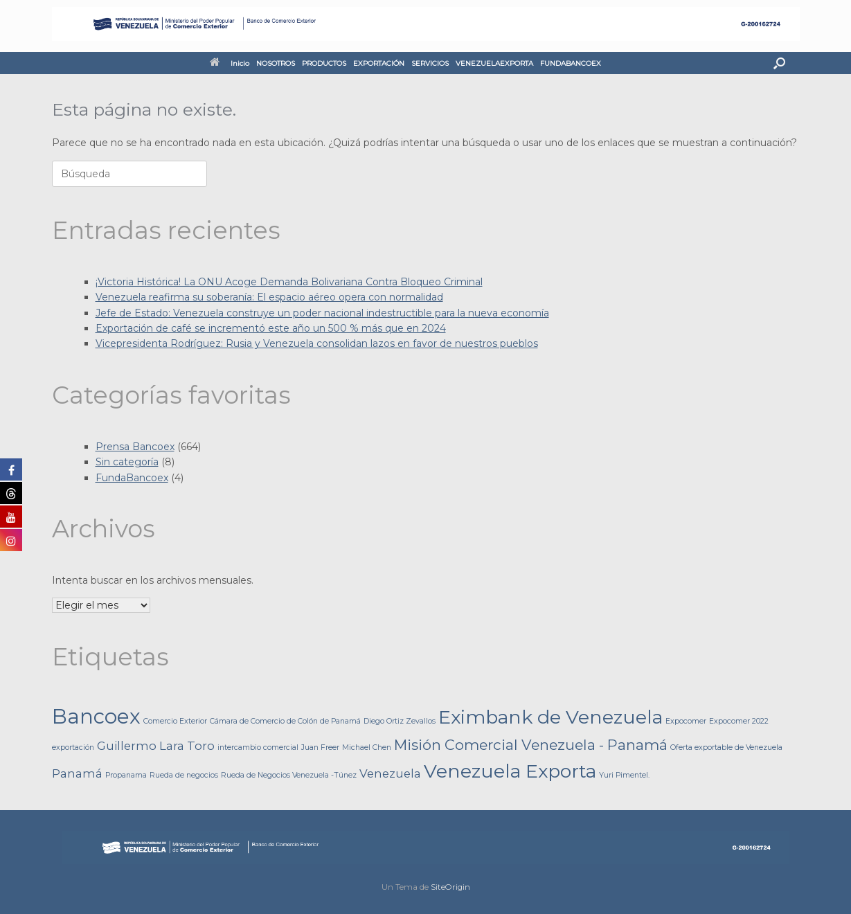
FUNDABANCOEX (570, 63)
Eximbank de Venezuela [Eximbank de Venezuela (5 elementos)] (550, 717)
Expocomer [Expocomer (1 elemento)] (685, 721)
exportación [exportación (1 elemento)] (73, 747)
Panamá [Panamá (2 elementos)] (77, 773)
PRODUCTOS (324, 63)
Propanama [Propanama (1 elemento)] (126, 775)
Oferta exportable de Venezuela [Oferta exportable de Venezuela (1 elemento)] (726, 747)
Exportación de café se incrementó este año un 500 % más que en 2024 (271, 328)
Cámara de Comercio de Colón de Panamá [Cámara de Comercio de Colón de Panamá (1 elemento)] (285, 721)
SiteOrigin (450, 887)
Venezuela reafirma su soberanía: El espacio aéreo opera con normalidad (269, 297)
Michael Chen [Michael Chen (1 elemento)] (366, 747)
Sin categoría (127, 462)
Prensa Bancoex (135, 446)
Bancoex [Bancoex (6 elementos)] (96, 716)
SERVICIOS (430, 63)
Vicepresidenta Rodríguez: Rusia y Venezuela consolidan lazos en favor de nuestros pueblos (317, 343)
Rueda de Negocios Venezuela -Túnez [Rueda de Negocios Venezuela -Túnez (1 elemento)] (289, 775)
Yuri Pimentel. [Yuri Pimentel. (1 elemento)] (624, 775)
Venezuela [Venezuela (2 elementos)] (390, 773)
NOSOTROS (275, 63)
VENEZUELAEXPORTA (494, 63)
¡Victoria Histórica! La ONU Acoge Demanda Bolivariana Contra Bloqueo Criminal (289, 282)
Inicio (229, 63)
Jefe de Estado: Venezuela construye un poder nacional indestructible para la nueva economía (322, 313)
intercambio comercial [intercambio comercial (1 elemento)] (257, 747)
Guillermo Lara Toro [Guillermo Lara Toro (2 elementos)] (156, 746)
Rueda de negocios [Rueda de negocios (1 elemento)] (184, 775)
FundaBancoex (132, 478)
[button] (779, 63)
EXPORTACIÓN (378, 63)
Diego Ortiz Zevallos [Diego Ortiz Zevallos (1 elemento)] (400, 721)
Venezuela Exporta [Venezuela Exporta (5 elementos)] (510, 771)
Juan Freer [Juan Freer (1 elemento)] (320, 747)
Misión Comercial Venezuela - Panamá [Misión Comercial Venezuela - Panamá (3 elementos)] (531, 744)
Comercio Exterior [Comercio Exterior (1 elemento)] (175, 721)
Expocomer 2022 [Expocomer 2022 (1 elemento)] (739, 721)
